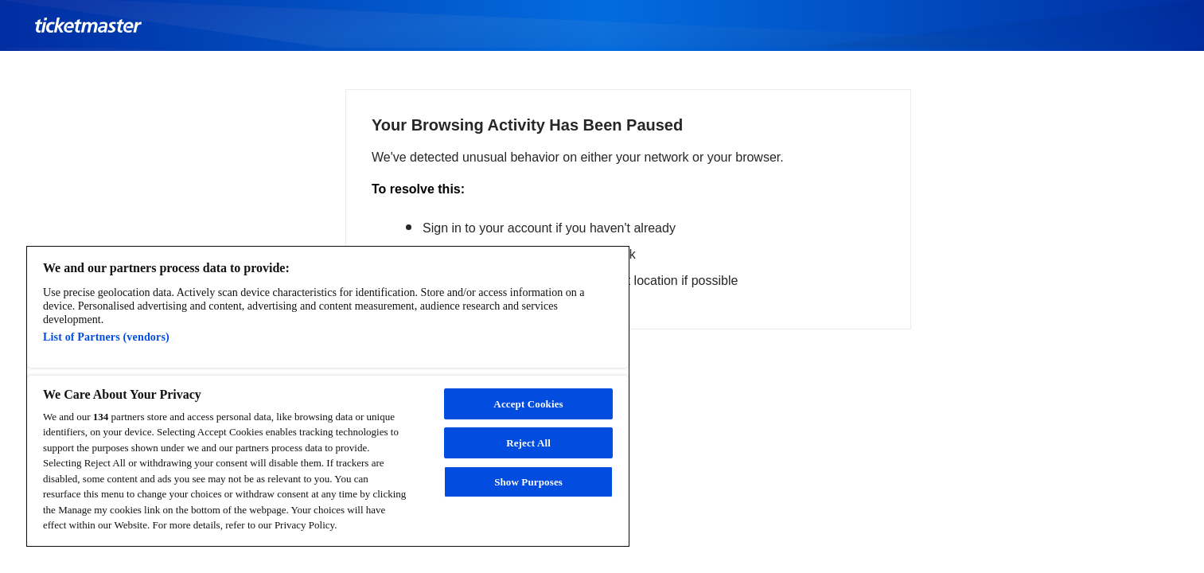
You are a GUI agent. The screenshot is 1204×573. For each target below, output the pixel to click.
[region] (327, 396)
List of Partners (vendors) (106, 336)
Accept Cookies (528, 404)
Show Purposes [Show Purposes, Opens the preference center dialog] (528, 482)
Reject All (528, 443)
